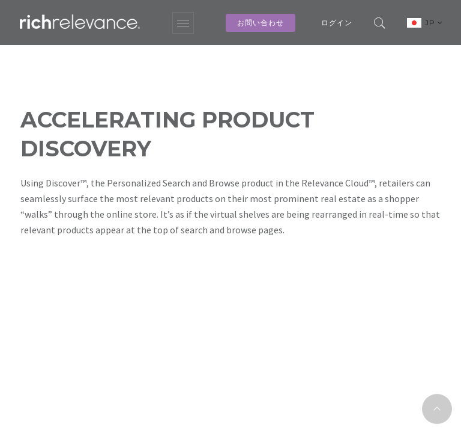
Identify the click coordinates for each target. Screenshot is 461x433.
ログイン (336, 22)
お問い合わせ (260, 22)
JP (434, 22)
